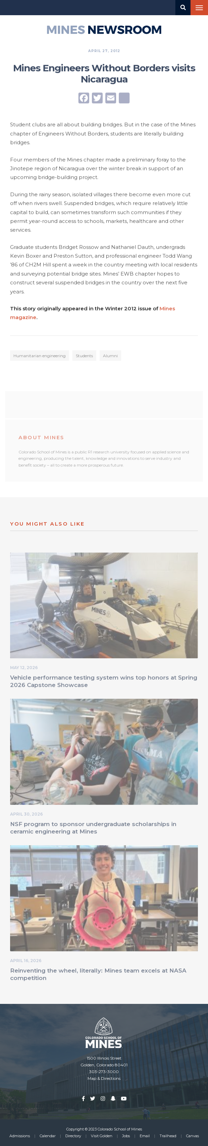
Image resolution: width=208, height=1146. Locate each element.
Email (145, 1136)
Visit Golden (101, 1136)
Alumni (110, 356)
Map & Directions (104, 1078)
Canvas (192, 1136)
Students (84, 356)
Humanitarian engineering (39, 356)
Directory (73, 1136)
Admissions (19, 1136)
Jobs (126, 1136)
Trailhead (168, 1136)
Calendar (48, 1136)
